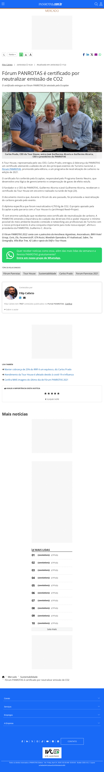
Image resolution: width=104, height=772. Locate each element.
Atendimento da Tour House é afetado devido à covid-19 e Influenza (38, 374)
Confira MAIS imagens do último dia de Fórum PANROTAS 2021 (35, 379)
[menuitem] (52, 697)
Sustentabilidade (47, 273)
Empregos (8, 715)
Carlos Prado (66, 273)
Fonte (12, 54)
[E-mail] (24, 297)
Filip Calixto (7, 64)
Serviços (7, 707)
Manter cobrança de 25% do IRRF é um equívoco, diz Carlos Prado (37, 369)
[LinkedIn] (20, 297)
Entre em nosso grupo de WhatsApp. (39, 258)
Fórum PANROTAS (11, 169)
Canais (7, 698)
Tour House (29, 273)
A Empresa (8, 723)
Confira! (68, 303)
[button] (84, 55)
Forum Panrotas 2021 (87, 273)
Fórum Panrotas (11, 273)
